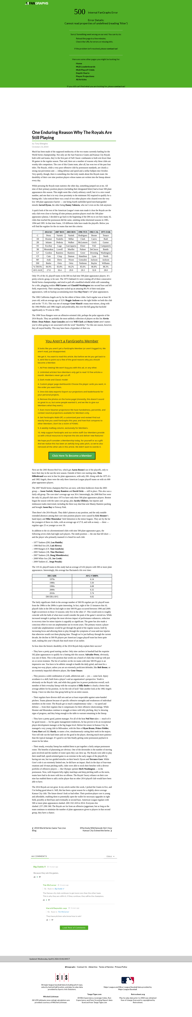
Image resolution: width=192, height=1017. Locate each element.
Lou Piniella (56, 542)
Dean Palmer (44, 322)
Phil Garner (61, 285)
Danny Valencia (72, 205)
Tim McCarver (63, 912)
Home (79, 63)
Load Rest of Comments (74, 928)
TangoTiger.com (94, 994)
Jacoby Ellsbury (81, 501)
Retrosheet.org (138, 994)
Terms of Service (106, 967)
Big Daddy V (59, 889)
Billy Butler (84, 685)
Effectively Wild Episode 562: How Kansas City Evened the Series (96, 829)
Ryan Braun (88, 728)
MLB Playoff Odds (85, 69)
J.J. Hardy (51, 731)
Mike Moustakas (53, 519)
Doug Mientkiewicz (59, 555)
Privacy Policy (121, 967)
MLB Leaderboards (85, 66)
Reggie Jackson (72, 300)
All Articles (81, 79)
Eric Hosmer (101, 516)
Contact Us (82, 967)
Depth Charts (82, 73)
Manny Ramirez (61, 491)
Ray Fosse (82, 292)
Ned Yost (90, 719)
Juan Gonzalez (58, 322)
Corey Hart (37, 731)
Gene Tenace (76, 670)
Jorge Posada (55, 562)
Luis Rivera (55, 545)
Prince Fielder (101, 728)
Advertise (93, 967)
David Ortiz (78, 491)
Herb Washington (87, 769)
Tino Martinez (56, 552)
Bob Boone (102, 667)
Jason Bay (47, 507)
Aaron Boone (78, 470)
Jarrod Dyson (45, 205)
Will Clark (78, 322)
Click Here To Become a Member (72, 455)
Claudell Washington (80, 285)
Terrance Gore (96, 759)
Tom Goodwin (56, 549)
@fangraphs (70, 967)
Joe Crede (56, 558)
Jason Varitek (46, 491)
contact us (112, 48)
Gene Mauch (76, 303)
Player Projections (85, 76)
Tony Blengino (41, 143)
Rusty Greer (93, 322)
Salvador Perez (92, 654)
